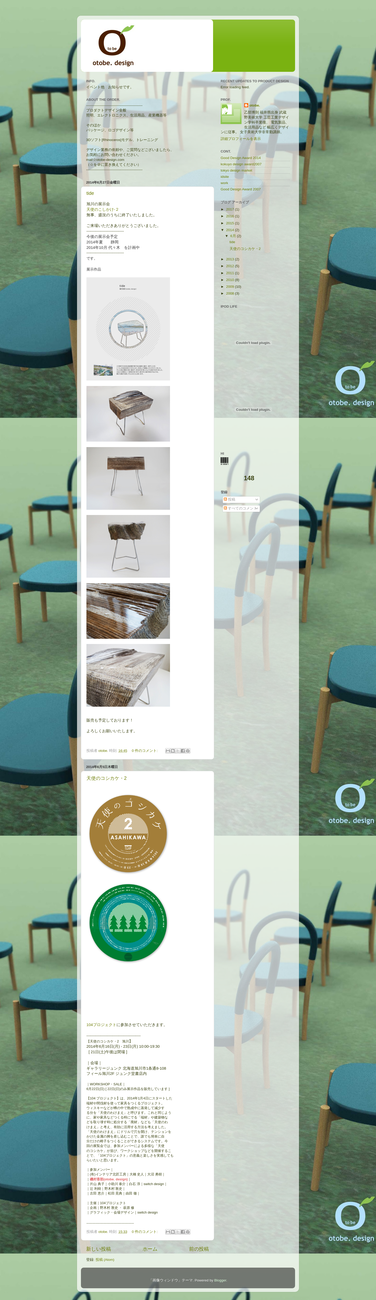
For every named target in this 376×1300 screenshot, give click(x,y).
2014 (230, 230)
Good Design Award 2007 (241, 189)
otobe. (254, 105)
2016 (230, 216)
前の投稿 (199, 1249)
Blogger (220, 1280)
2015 (230, 223)
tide (90, 193)
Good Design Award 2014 (241, 158)
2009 (230, 287)
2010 (230, 280)
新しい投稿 (98, 1249)
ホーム (150, 1249)
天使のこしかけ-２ (102, 209)
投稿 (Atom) (105, 1260)
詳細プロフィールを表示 (241, 139)
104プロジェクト (101, 1025)
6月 (233, 236)
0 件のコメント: (145, 751)
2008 (230, 293)
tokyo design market (236, 170)
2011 (230, 273)
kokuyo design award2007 (241, 164)
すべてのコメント (240, 508)
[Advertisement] (253, 562)
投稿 (229, 499)
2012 (230, 266)
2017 (230, 209)
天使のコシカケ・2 (106, 778)
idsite (225, 177)
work (224, 183)
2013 (230, 259)
